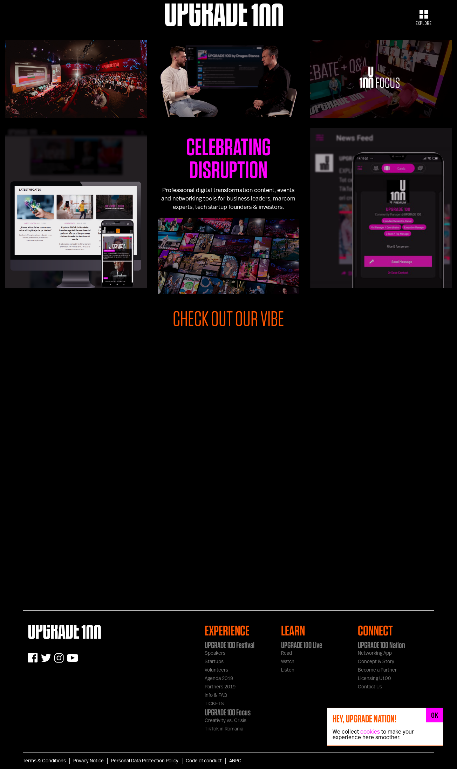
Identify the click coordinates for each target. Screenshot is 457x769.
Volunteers (216, 670)
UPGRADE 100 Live (301, 645)
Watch (287, 661)
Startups (214, 661)
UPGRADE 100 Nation (381, 645)
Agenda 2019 (219, 678)
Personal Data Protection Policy (144, 760)
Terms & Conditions (44, 760)
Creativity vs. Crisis (225, 720)
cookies (370, 732)
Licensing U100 (374, 678)
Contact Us (370, 687)
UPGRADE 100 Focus (228, 712)
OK (434, 715)
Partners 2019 (220, 687)
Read (286, 653)
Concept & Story (376, 661)
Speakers (215, 653)
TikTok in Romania (224, 729)
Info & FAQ (216, 695)
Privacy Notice (88, 760)
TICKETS (214, 703)
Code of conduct (204, 760)
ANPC (235, 760)
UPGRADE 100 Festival (229, 645)
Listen (287, 670)
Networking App (375, 653)
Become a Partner (377, 670)
